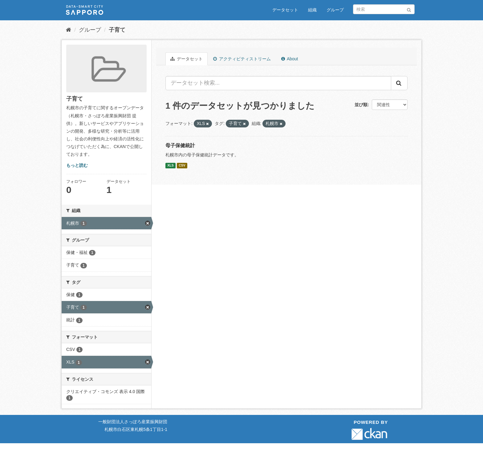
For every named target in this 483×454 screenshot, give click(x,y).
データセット (285, 9)
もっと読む (77, 165)
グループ (335, 9)
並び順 (361, 104)
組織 (312, 9)
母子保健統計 (180, 145)
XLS (170, 165)
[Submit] (409, 8)
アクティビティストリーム (242, 58)
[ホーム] (68, 30)
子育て (117, 30)
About (289, 58)
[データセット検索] (384, 9)
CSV (182, 165)
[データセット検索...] (278, 83)
